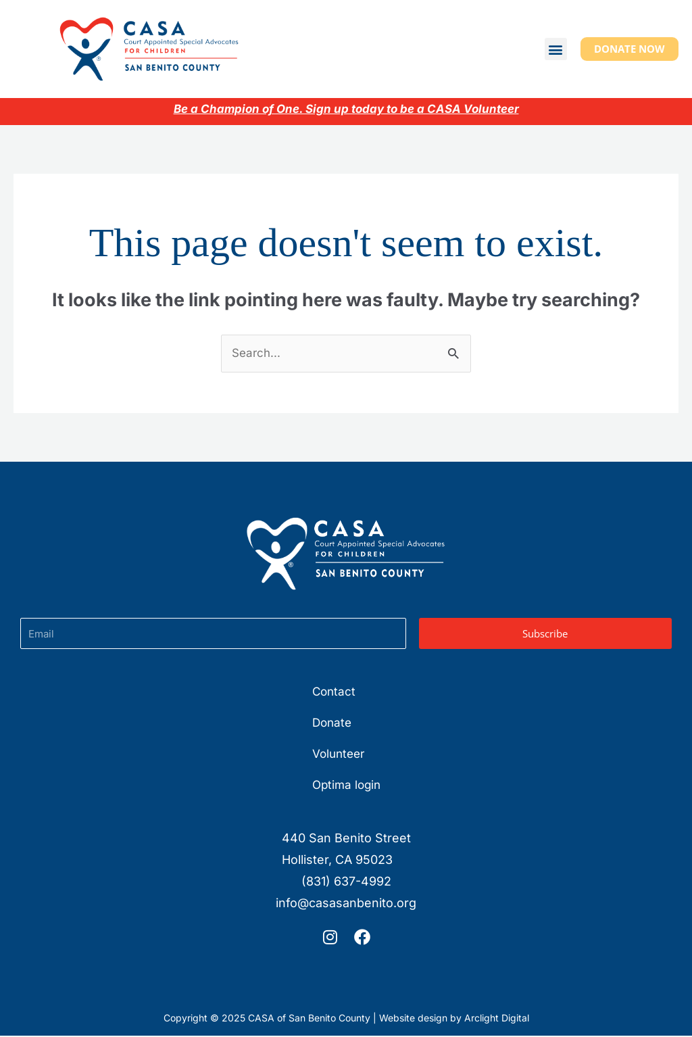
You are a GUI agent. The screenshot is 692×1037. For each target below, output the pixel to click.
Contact (332, 692)
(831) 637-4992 (346, 882)
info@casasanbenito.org (346, 904)
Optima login (346, 786)
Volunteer (338, 755)
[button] (556, 49)
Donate (331, 724)
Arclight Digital (496, 1019)
